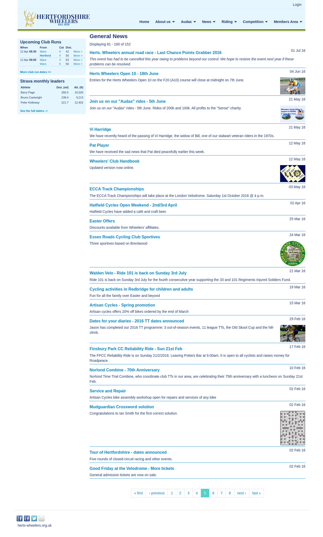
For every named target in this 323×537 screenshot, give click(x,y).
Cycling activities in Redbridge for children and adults (141, 289)
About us (165, 22)
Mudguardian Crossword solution (122, 407)
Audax (188, 22)
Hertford (45, 55)
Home (144, 22)
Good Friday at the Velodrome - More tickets (132, 468)
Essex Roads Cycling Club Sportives (125, 237)
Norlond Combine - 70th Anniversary (125, 370)
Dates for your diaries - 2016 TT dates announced (137, 321)
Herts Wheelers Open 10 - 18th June (124, 73)
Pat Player (99, 145)
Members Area (288, 22)
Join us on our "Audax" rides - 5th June (128, 101)
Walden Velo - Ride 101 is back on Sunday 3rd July (138, 273)
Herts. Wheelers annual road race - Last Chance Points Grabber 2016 (156, 52)
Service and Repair (108, 391)
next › (241, 493)
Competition (255, 22)
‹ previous (157, 493)
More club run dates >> (35, 71)
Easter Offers (102, 221)
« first (138, 493)
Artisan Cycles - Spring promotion (122, 305)
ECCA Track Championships (117, 189)
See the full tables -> (34, 110)
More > (77, 51)
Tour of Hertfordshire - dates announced (128, 452)
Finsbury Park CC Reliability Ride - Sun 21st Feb (136, 349)
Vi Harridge (100, 129)
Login (297, 5)
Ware (43, 51)
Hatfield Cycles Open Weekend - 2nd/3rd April (133, 205)
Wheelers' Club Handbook (115, 161)
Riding (229, 22)
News (209, 22)
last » (256, 493)
